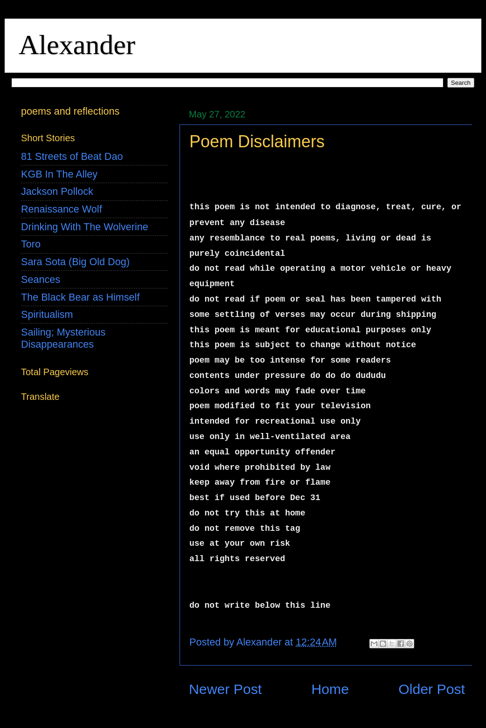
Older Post (431, 689)
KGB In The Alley (59, 174)
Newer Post (225, 689)
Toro (31, 244)
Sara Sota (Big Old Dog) (75, 262)
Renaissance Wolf (61, 209)
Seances (40, 279)
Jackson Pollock (57, 191)
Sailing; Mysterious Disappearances (63, 338)
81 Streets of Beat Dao (72, 156)
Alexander (77, 44)
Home (330, 689)
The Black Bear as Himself (80, 297)
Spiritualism (47, 314)
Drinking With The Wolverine (84, 227)
